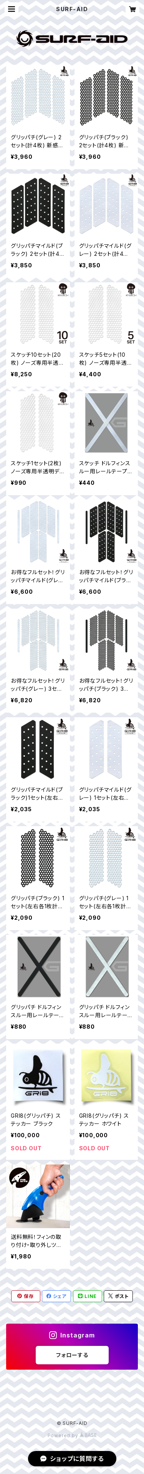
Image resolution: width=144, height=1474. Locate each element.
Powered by (72, 1435)
